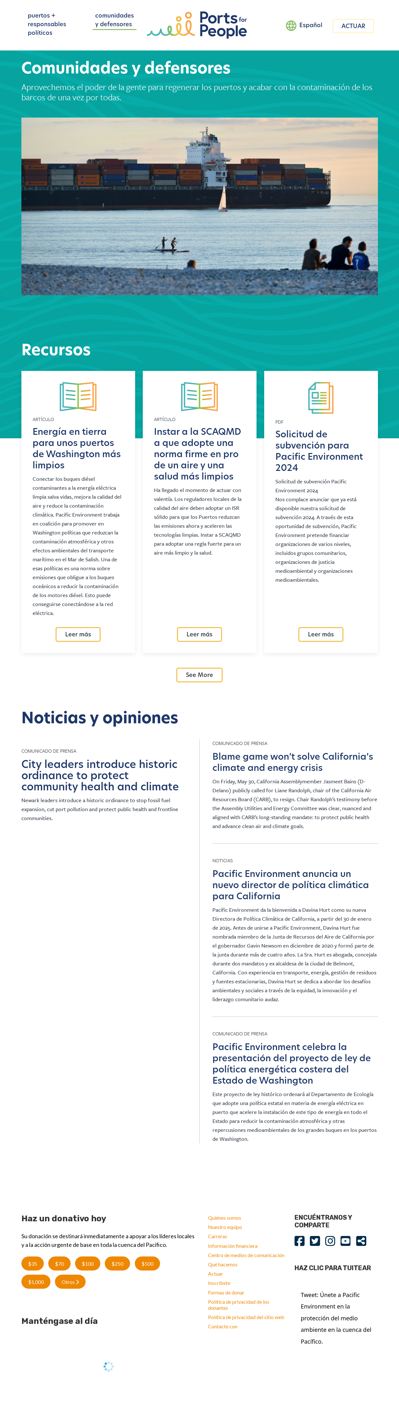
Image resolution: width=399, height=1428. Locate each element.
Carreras (217, 1236)
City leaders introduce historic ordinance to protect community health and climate (100, 776)
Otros (70, 1282)
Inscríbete (219, 1283)
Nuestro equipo (225, 1227)
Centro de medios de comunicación (246, 1255)
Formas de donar (226, 1292)
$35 (32, 1264)
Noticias (222, 860)
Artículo (43, 419)
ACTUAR (353, 27)
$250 (117, 1264)
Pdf (279, 421)
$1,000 (36, 1282)
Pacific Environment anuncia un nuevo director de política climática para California (290, 886)
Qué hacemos (223, 1264)
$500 (147, 1264)
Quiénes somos (224, 1218)
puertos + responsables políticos (47, 24)
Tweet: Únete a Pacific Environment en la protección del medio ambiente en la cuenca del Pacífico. (336, 1318)
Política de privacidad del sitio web (246, 1317)
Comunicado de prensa (48, 750)
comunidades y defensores (114, 20)
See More (199, 675)
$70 (59, 1264)
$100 (88, 1264)
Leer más (78, 635)
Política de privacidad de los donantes (238, 1305)
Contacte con (222, 1326)
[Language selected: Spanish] (304, 26)
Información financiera (232, 1246)
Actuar (215, 1274)
